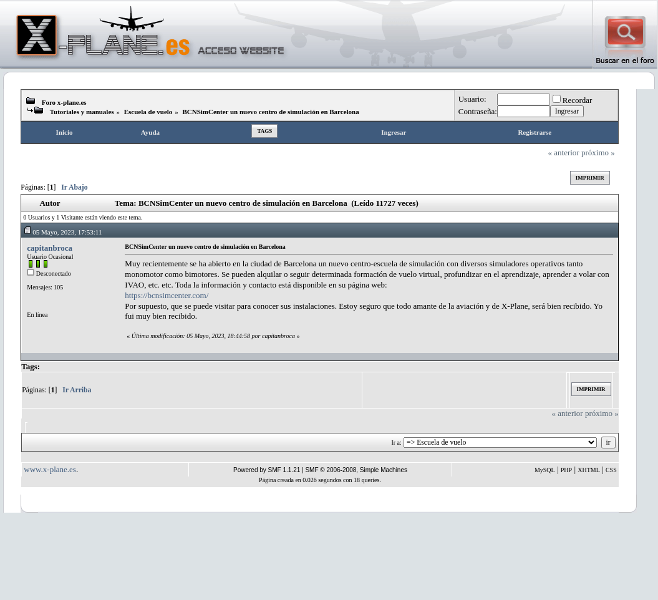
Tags (264, 131)
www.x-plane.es (50, 469)
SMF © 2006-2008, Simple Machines (356, 470)
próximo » (598, 152)
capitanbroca (49, 248)
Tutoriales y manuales (82, 111)
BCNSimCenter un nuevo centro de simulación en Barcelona (270, 111)
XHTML (589, 470)
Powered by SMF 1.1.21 (266, 470)
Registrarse (534, 132)
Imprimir (590, 178)
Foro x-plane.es (64, 102)
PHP (566, 470)
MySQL (545, 470)
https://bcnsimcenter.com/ (166, 295)
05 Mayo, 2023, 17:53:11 (62, 232)
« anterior (563, 152)
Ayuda (150, 132)
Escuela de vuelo (148, 111)
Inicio (64, 132)
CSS (611, 470)
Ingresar (393, 132)
